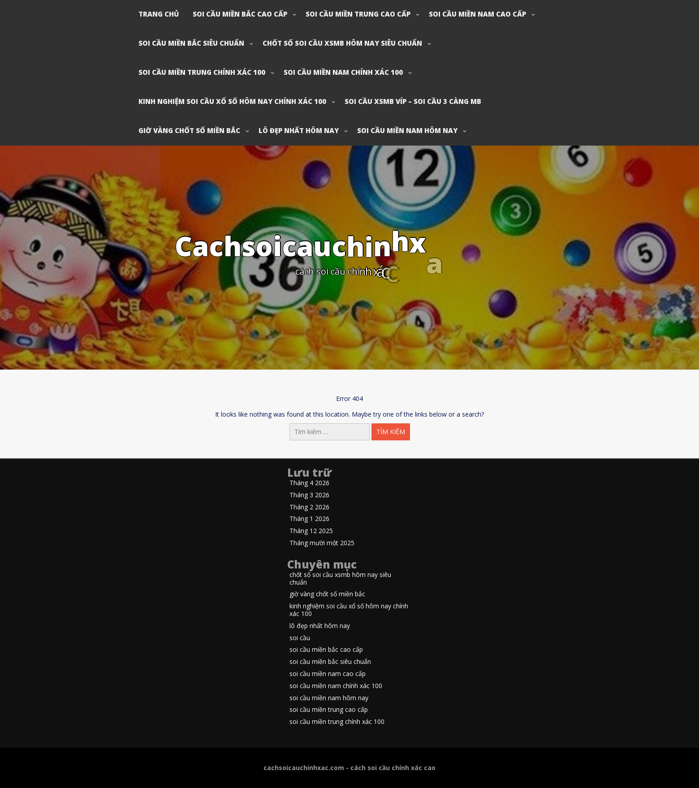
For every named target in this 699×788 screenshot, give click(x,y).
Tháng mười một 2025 (321, 543)
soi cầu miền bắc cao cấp (240, 13)
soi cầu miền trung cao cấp (358, 13)
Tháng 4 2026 (309, 483)
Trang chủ (158, 13)
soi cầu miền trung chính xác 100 (201, 72)
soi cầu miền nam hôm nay (407, 130)
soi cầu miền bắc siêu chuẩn (191, 43)
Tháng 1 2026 (309, 519)
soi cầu (299, 638)
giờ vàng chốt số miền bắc (189, 130)
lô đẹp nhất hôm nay (299, 130)
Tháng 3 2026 (309, 495)
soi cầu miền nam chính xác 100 (343, 72)
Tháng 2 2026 (309, 507)
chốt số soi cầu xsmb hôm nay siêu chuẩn (342, 43)
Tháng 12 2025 (311, 531)
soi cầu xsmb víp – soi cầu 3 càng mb (413, 101)
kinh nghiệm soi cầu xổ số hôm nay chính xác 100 (232, 101)
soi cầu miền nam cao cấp (477, 13)
